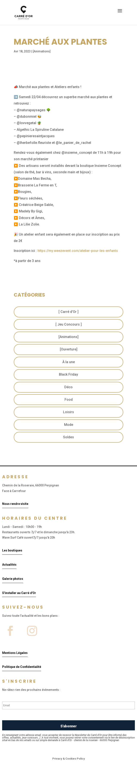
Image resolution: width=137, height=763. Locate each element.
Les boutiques (12, 550)
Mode (68, 425)
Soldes (68, 437)
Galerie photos (12, 578)
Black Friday (68, 374)
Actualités (9, 564)
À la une (68, 362)
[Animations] (42, 51)
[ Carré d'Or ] (68, 312)
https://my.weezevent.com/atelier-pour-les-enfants (78, 251)
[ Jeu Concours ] (69, 324)
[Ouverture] (68, 349)
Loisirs (68, 412)
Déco (68, 387)
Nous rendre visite (15, 504)
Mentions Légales (15, 653)
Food (69, 399)
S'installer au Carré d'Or (19, 593)
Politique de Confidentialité (21, 667)
